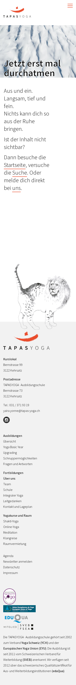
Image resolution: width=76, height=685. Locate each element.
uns (16, 188)
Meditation (10, 532)
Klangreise (10, 538)
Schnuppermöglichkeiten (20, 458)
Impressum (10, 573)
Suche (19, 172)
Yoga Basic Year (13, 447)
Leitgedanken (12, 501)
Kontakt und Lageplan (17, 507)
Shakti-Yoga (10, 521)
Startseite (15, 165)
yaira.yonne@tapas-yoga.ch (21, 411)
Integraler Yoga (13, 495)
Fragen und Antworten (17, 464)
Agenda (8, 556)
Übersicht (9, 441)
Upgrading (10, 453)
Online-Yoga (11, 527)
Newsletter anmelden (17, 561)
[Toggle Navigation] (69, 5)
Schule (8, 490)
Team (7, 484)
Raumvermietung (14, 544)
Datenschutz (11, 567)
